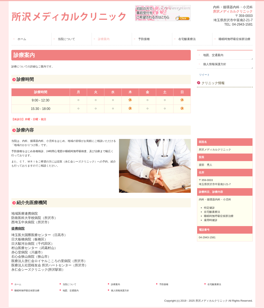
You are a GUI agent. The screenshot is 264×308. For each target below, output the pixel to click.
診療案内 (104, 39)
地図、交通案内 (213, 55)
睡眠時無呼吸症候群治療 (234, 39)
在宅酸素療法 (187, 39)
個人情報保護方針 (214, 64)
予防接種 (144, 39)
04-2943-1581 (242, 24)
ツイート (204, 74)
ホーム (22, 39)
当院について (66, 39)
